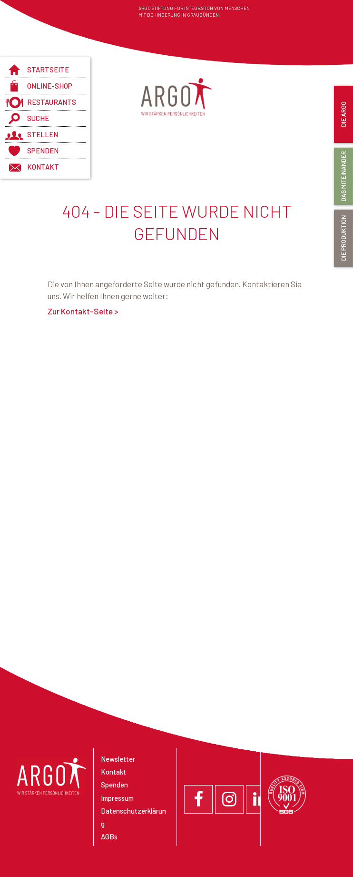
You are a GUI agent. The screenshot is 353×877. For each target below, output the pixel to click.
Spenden (43, 150)
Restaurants (51, 102)
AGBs (109, 836)
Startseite (48, 69)
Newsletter (118, 759)
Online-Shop (49, 85)
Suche (38, 118)
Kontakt (43, 166)
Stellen (42, 134)
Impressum (117, 798)
